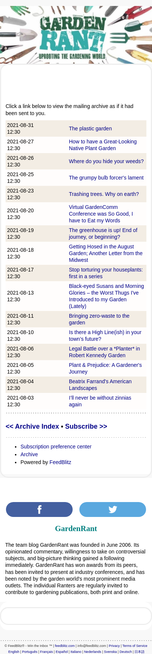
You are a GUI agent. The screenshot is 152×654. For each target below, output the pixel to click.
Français (46, 652)
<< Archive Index (32, 426)
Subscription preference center (56, 447)
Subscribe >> (86, 426)
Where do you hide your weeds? (106, 161)
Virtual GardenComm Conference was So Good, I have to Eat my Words (101, 213)
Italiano (75, 652)
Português (29, 652)
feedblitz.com (65, 646)
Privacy (114, 646)
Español (62, 652)
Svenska (110, 652)
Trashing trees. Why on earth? (104, 194)
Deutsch (126, 652)
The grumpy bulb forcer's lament (106, 178)
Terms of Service (135, 646)
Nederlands (92, 652)
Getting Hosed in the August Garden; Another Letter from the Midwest (106, 253)
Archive (29, 454)
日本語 (139, 652)
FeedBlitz (60, 462)
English (13, 652)
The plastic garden (90, 128)
